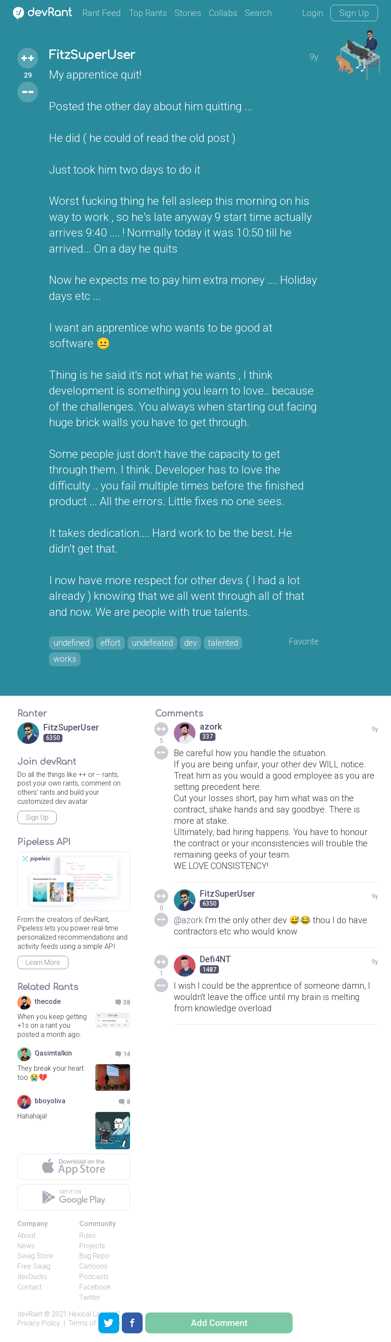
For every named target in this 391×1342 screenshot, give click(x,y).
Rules (87, 1236)
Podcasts (94, 1277)
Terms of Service (94, 1324)
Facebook (95, 1288)
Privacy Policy (38, 1324)
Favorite (303, 642)
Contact (29, 1288)
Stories (188, 13)
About (26, 1236)
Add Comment (219, 1323)
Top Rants (148, 13)
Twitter (89, 1298)
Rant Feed (101, 13)
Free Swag (33, 1267)
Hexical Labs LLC (94, 1315)
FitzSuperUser (94, 55)
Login (312, 13)
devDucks (32, 1277)
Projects (92, 1247)
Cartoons (93, 1267)
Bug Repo (94, 1257)
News (26, 1247)
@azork (188, 921)
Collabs (223, 13)
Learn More (43, 963)
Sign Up (354, 13)
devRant (29, 1315)
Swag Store (35, 1257)
